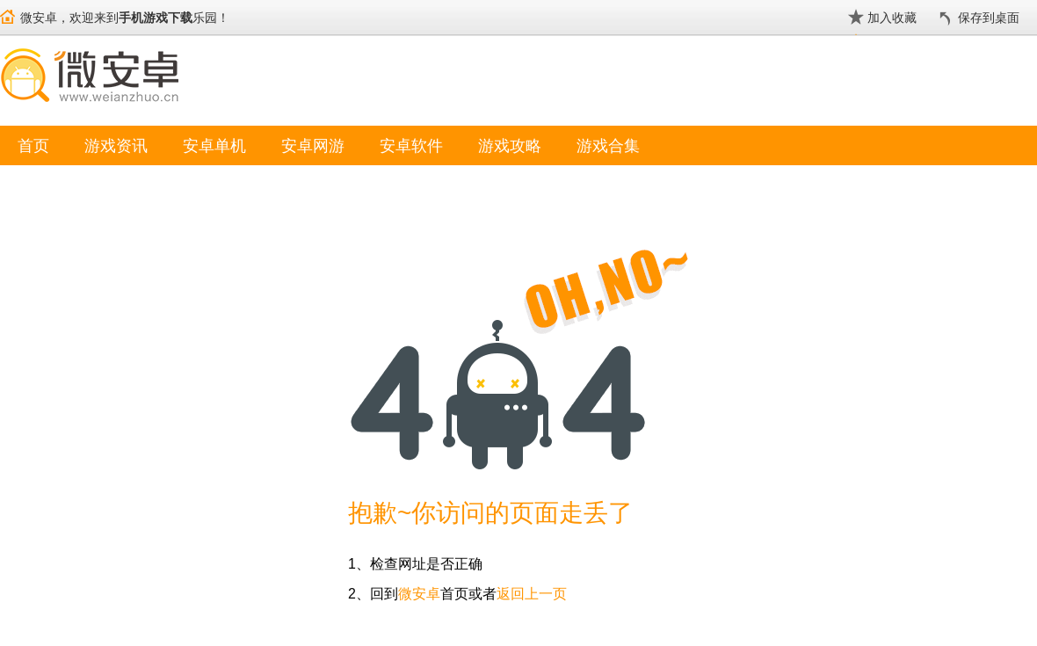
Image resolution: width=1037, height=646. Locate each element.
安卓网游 (312, 146)
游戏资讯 (116, 146)
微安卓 (419, 593)
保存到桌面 (988, 18)
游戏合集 (608, 146)
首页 (33, 146)
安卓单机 (214, 146)
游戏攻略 (509, 146)
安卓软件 (411, 146)
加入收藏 (892, 18)
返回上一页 (532, 593)
